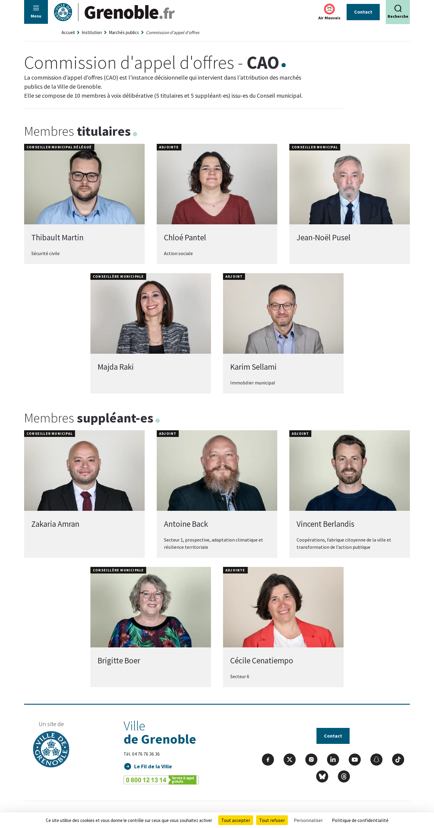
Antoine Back (186, 524)
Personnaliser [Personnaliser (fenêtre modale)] (308, 820)
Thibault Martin (57, 237)
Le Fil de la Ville (153, 766)
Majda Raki (116, 367)
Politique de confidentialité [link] (360, 820)
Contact (363, 12)
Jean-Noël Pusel (324, 237)
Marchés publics (124, 32)
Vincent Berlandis (325, 524)
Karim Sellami (253, 367)
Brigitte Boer (119, 660)
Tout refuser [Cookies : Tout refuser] (272, 820)
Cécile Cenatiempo (261, 660)
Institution (92, 32)
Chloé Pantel (185, 237)
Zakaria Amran (55, 524)
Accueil (68, 32)
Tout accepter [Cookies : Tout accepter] (235, 820)
